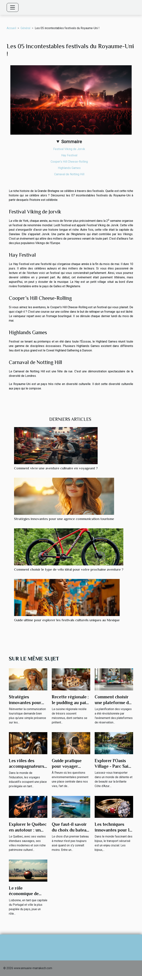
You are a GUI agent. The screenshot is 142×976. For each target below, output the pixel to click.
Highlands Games (69, 168)
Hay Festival (69, 155)
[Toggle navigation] (12, 7)
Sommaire (71, 141)
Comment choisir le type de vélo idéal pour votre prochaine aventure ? (68, 569)
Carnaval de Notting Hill (69, 174)
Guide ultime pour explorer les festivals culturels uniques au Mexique (67, 620)
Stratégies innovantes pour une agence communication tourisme (64, 519)
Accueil (11, 28)
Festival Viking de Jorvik (69, 149)
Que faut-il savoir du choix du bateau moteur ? (70, 830)
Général (25, 28)
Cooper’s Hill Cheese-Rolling (69, 161)
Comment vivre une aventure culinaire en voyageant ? (56, 468)
